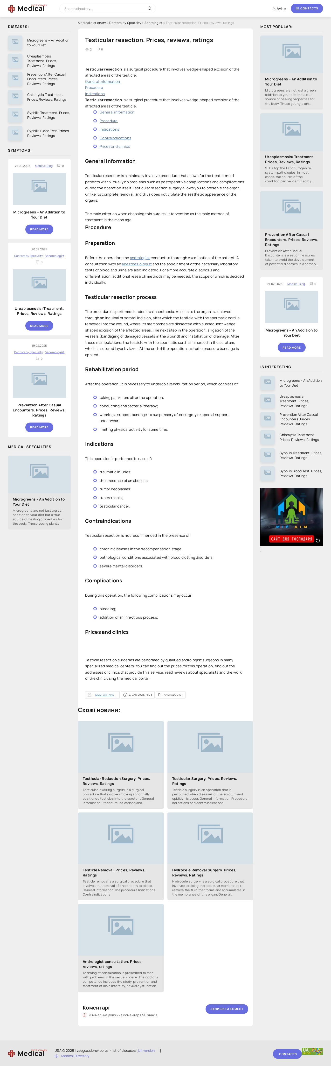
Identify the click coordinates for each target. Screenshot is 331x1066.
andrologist (140, 257)
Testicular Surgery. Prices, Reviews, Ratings (204, 781)
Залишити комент (226, 1009)
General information (102, 81)
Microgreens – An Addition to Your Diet (39, 215)
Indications (95, 93)
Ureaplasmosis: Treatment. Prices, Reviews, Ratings (39, 311)
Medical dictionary (92, 23)
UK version (146, 1050)
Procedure (94, 87)
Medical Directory (72, 1055)
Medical (31, 8)
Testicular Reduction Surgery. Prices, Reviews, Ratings (116, 781)
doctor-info (104, 694)
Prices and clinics (115, 146)
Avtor (279, 8)
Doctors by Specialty (125, 23)
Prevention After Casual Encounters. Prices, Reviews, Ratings (39, 410)
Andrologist (153, 23)
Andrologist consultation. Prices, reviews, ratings (113, 964)
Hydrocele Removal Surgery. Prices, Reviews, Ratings (204, 873)
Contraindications (115, 138)
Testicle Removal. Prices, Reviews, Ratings (114, 873)
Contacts (307, 8)
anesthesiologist (137, 264)
